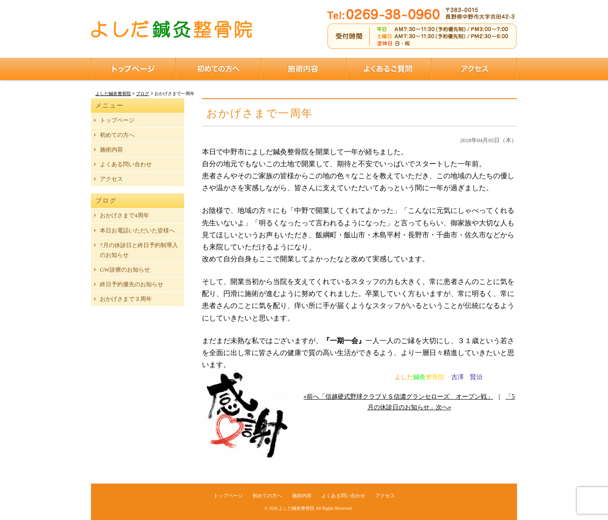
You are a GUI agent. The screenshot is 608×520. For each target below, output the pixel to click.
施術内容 (303, 69)
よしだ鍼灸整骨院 (296, 508)
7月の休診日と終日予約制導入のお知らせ (139, 250)
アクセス (474, 69)
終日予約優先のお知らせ (131, 284)
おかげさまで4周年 (124, 215)
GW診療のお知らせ (125, 269)
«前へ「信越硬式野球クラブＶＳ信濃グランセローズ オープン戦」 (398, 396)
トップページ (133, 69)
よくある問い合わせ (126, 164)
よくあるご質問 (388, 69)
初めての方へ (218, 69)
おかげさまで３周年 (126, 299)
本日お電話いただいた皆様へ (137, 230)
